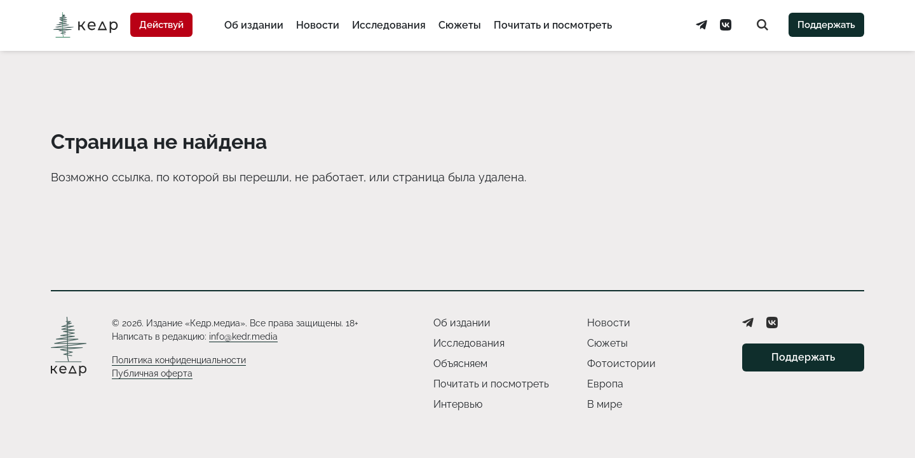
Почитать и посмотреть (553, 25)
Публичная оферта (152, 373)
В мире (604, 404)
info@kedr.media (243, 336)
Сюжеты (459, 25)
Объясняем (460, 363)
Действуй (161, 25)
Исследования (389, 25)
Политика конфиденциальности (179, 360)
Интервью (457, 404)
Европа (605, 384)
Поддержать (826, 25)
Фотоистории (621, 363)
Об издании (253, 25)
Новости (317, 25)
